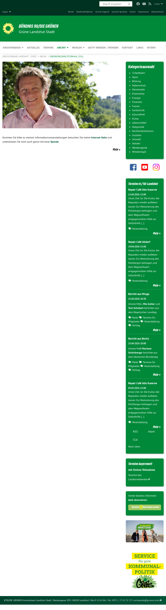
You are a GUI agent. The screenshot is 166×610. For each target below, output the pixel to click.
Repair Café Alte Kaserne (143, 195)
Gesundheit (138, 114)
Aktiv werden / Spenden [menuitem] (103, 47)
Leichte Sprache (119, 11)
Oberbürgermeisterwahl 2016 (66, 56)
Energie (136, 97)
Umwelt (136, 139)
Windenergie (139, 151)
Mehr (115, 149)
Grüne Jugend (102, 11)
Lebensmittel (139, 122)
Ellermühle (138, 93)
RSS (135, 437)
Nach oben (134, 451)
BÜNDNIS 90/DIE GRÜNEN (42, 26)
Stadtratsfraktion (84, 11)
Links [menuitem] (157, 3)
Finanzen (137, 102)
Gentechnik (138, 110)
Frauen (136, 106)
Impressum (143, 11)
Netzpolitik (138, 126)
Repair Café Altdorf (140, 247)
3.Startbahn (138, 72)
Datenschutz (157, 11)
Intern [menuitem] (151, 47)
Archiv (43, 56)
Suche (133, 11)
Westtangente (139, 147)
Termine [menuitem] (48, 47)
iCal (135, 445)
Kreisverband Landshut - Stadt (19, 56)
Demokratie (138, 89)
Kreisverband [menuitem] (12, 47)
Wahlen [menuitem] (77, 47)
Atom (135, 77)
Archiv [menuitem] (61, 47)
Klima (135, 118)
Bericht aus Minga (139, 299)
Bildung (136, 81)
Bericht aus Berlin (139, 344)
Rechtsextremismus (143, 131)
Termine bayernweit (142, 469)
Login (5, 11)
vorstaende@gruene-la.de (146, 605)
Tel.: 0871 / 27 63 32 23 (120, 605)
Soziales (136, 135)
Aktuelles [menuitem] (33, 47)
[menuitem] (71, 12)
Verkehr (136, 143)
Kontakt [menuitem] (127, 47)
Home (71, 11)
